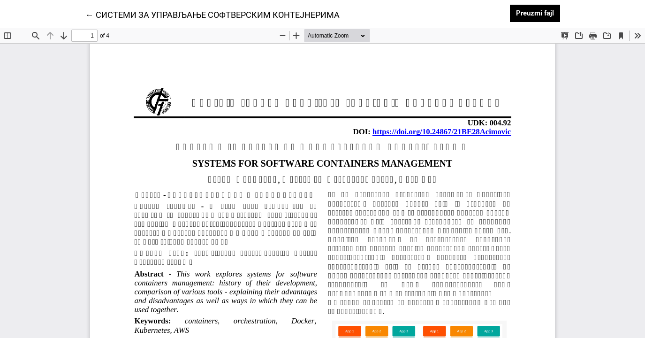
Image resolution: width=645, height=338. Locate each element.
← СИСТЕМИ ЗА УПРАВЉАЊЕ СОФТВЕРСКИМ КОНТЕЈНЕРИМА (212, 14)
